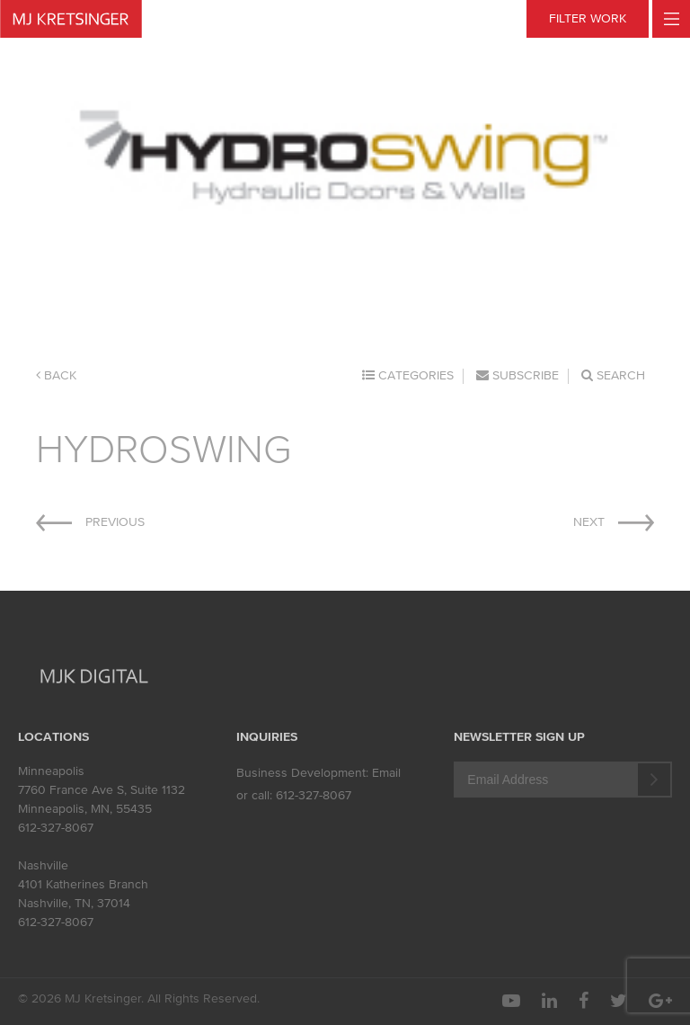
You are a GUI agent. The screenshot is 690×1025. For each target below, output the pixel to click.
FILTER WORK (587, 18)
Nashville (43, 865)
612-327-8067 (55, 827)
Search (613, 375)
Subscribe (517, 375)
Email (386, 773)
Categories (408, 375)
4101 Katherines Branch (83, 884)
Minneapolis (51, 771)
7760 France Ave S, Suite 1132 (101, 790)
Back (56, 375)
